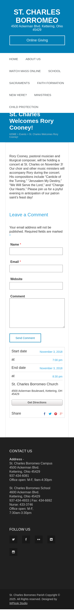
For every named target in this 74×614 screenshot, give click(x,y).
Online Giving (37, 40)
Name (14, 244)
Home (13, 59)
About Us (32, 59)
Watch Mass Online (25, 71)
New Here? (18, 95)
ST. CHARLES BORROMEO (37, 16)
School (54, 71)
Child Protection (23, 107)
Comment (17, 296)
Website (16, 279)
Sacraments (19, 83)
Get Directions (37, 407)
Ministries (42, 95)
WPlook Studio (18, 607)
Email (14, 261)
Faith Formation (50, 83)
